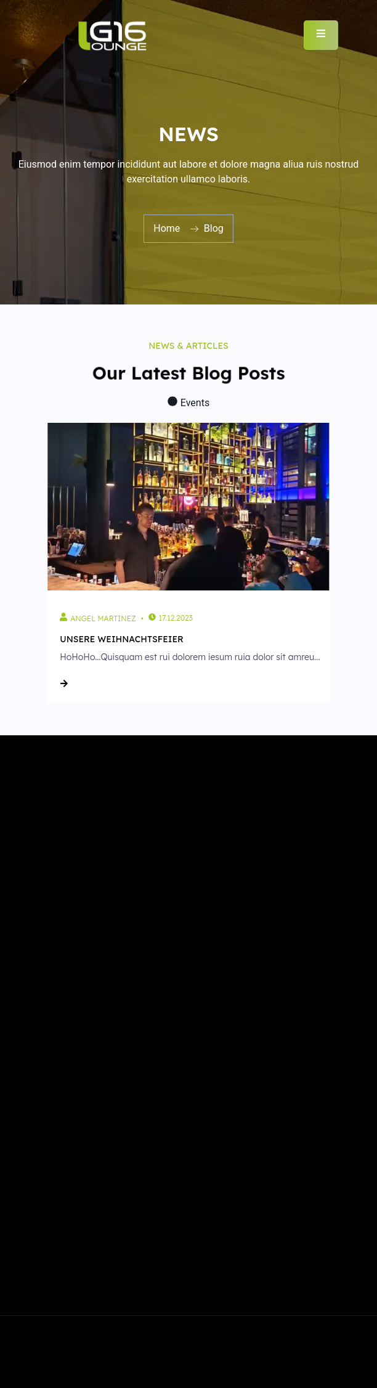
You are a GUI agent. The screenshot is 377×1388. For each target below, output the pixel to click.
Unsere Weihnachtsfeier (122, 639)
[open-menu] (321, 35)
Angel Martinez (103, 618)
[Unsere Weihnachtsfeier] (188, 506)
